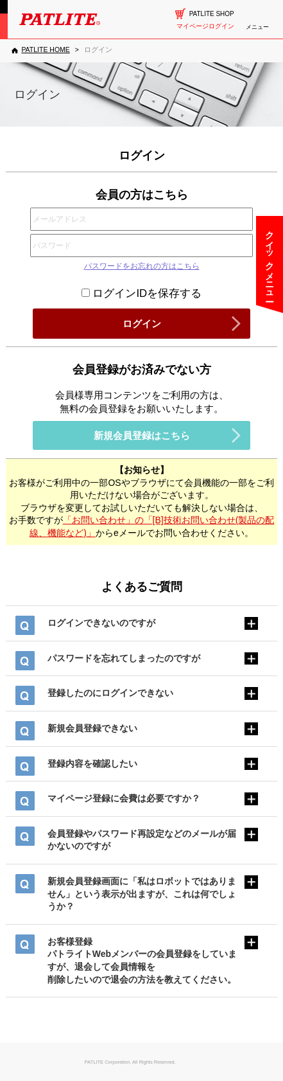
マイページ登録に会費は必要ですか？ (123, 798)
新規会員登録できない (92, 728)
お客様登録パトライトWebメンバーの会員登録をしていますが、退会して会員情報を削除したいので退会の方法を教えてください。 (142, 960)
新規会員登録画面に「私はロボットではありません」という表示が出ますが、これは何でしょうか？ (141, 893)
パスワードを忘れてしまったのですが (123, 658)
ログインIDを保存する (141, 293)
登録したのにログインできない (110, 693)
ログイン (142, 323)
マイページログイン (205, 26)
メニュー (257, 27)
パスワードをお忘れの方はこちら (142, 266)
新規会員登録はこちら (142, 435)
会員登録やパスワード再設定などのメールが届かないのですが (141, 840)
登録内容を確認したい (92, 763)
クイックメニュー (269, 261)
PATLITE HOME (45, 49)
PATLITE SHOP (211, 13)
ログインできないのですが (101, 623)
